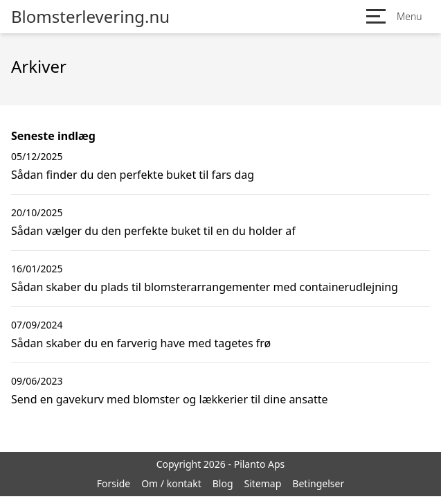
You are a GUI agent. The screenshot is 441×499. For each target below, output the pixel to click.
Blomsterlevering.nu (90, 17)
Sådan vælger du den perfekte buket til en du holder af (153, 230)
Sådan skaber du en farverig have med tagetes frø (141, 343)
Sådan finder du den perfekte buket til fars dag (132, 174)
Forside (113, 483)
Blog (223, 483)
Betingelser (318, 483)
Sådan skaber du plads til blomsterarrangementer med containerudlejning (204, 287)
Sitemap (263, 483)
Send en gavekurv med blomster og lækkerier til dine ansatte (169, 399)
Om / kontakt (171, 483)
